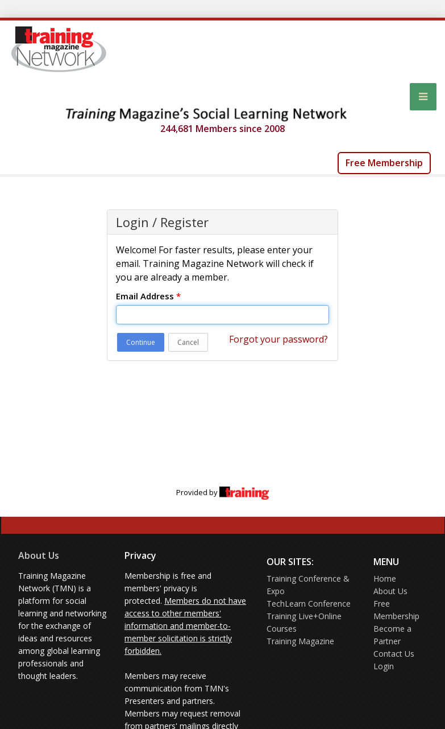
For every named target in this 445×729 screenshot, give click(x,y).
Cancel (188, 342)
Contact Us (393, 653)
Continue (140, 342)
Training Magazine (300, 641)
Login (383, 666)
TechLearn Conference (309, 603)
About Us (38, 555)
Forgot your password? (278, 339)
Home (384, 578)
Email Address (148, 296)
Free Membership (384, 162)
